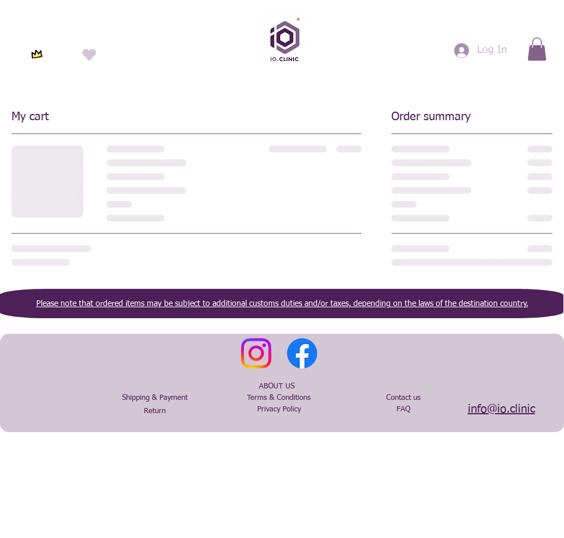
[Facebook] (302, 353)
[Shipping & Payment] (155, 398)
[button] (537, 49)
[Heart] (89, 54)
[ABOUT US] (277, 386)
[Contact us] (403, 398)
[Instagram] (256, 353)
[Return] (155, 411)
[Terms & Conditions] (278, 398)
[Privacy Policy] (279, 409)
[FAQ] (403, 409)
